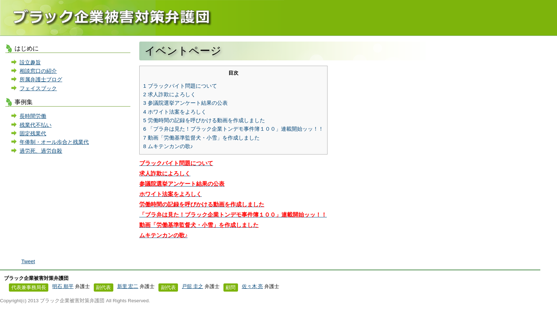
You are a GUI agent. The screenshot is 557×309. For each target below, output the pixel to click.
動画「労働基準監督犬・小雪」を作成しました (201, 138)
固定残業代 (33, 133)
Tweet (28, 261)
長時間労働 (33, 116)
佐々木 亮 (252, 286)
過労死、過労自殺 (41, 151)
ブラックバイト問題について (180, 86)
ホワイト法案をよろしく (174, 112)
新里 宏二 (128, 286)
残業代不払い (36, 125)
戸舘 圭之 (192, 286)
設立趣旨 (30, 62)
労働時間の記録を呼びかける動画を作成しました (204, 120)
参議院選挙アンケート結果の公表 (185, 103)
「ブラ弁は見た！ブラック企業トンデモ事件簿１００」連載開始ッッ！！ (233, 129)
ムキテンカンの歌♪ (168, 146)
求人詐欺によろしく (169, 94)
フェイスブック (38, 88)
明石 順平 (63, 286)
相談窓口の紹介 (38, 71)
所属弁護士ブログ (41, 79)
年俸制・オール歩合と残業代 (54, 142)
